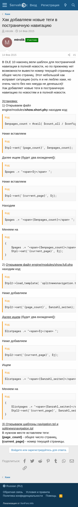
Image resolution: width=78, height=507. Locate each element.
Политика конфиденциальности (23, 495)
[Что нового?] (65, 5)
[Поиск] (73, 5)
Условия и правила (38, 492)
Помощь (51, 495)
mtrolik (9, 31)
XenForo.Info (27, 503)
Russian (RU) (13, 486)
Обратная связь (13, 492)
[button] (5, 5)
